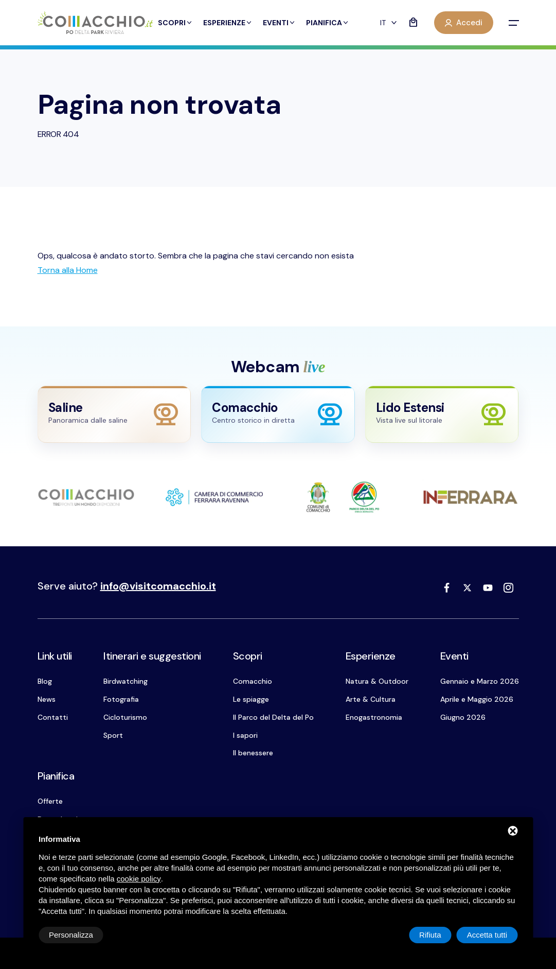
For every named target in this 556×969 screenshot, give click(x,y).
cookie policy (139, 878)
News (47, 699)
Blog (45, 681)
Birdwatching (125, 681)
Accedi (463, 23)
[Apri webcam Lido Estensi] (442, 414)
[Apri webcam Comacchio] (278, 414)
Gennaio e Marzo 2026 (479, 681)
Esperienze (228, 22)
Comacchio (252, 681)
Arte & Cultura (371, 699)
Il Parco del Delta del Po (273, 717)
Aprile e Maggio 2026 (476, 699)
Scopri (175, 22)
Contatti (53, 717)
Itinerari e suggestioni (152, 656)
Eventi (279, 22)
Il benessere (253, 752)
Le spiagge (251, 699)
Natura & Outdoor (377, 681)
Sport (113, 735)
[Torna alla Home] (68, 270)
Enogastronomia (374, 717)
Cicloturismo (125, 717)
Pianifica (327, 22)
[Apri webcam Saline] (114, 414)
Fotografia (121, 699)
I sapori (245, 735)
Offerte (50, 801)
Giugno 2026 (463, 717)
